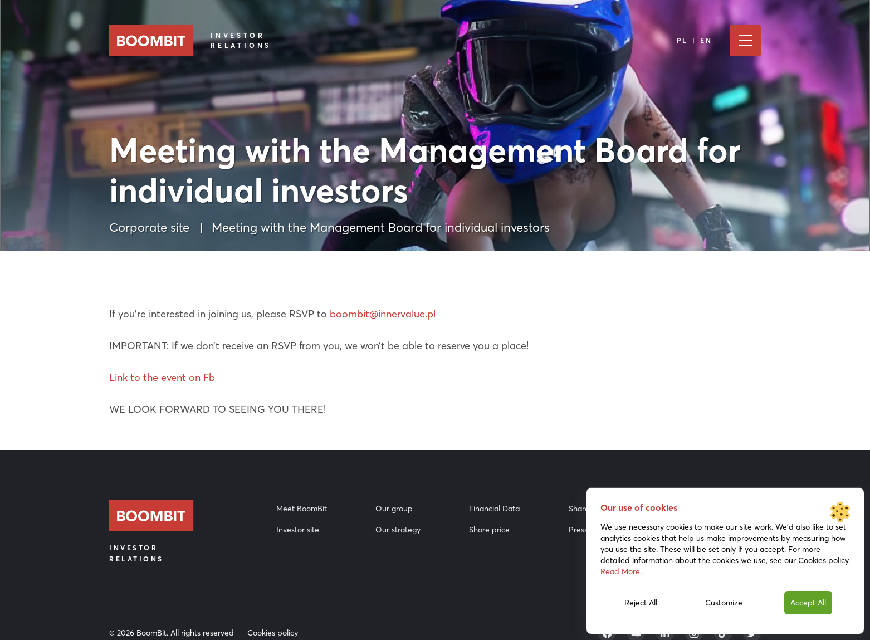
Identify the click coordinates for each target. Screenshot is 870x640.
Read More (620, 571)
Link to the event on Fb (162, 377)
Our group (394, 509)
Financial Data (494, 509)
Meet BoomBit (301, 509)
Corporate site (149, 227)
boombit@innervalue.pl (383, 313)
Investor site (297, 530)
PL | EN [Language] (695, 40)
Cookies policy (272, 633)
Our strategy (398, 530)
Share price (489, 530)
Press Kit (584, 530)
